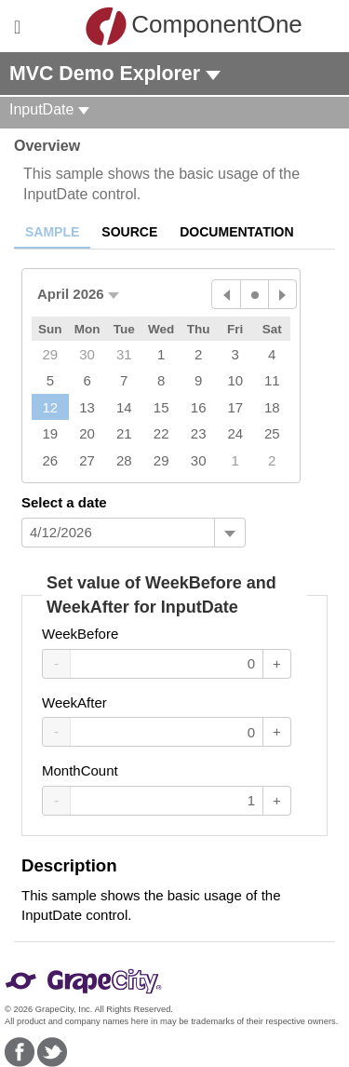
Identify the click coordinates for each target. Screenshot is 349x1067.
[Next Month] (282, 294)
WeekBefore (80, 634)
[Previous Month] (226, 294)
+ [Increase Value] (277, 663)
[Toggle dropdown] (229, 533)
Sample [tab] (52, 231)
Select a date (64, 502)
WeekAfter (74, 702)
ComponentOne (179, 26)
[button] (78, 294)
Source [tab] (129, 231)
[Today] (254, 294)
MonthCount (80, 770)
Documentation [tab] (236, 231)
